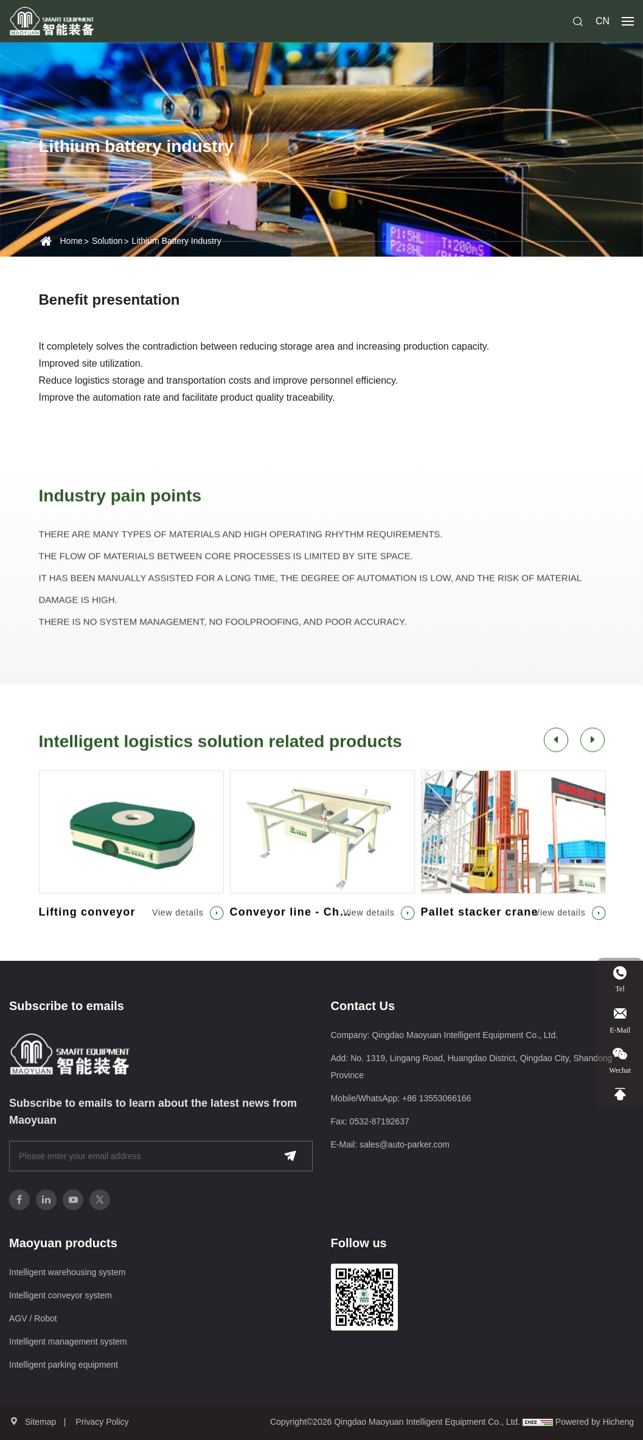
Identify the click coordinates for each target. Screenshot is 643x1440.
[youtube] (73, 1199)
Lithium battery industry (176, 241)
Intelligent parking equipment (63, 1364)
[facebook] (19, 1199)
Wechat (620, 1070)
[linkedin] (46, 1199)
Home (71, 241)
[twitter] (99, 1199)
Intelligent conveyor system (60, 1295)
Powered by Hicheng (594, 1422)
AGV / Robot (33, 1318)
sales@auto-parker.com (405, 1144)
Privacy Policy (101, 1422)
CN (603, 21)
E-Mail (626, 1020)
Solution (107, 241)
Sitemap (40, 1422)
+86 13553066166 (436, 1098)
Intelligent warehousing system (67, 1272)
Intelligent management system (68, 1341)
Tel (629, 980)
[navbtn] (628, 21)
